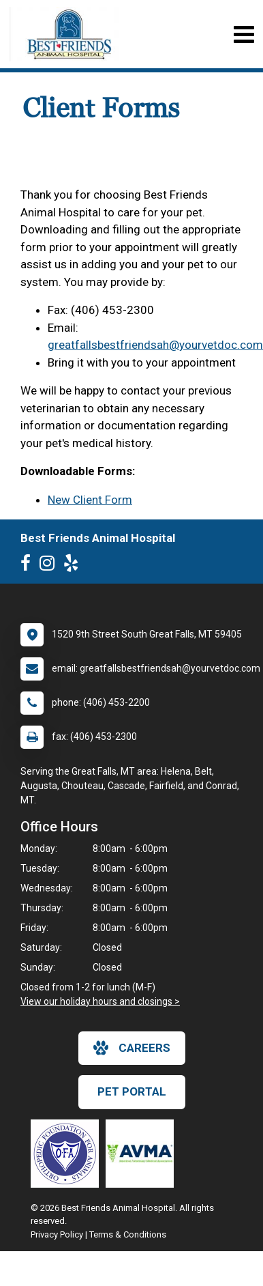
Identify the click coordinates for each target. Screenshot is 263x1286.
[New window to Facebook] (28, 565)
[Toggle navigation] (244, 34)
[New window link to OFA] (68, 1153)
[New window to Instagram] (50, 565)
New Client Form (90, 499)
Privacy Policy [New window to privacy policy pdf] (57, 1234)
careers (131, 1047)
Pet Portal (131, 1091)
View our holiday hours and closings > (100, 1001)
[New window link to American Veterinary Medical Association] (143, 1153)
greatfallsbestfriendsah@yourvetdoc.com (155, 345)
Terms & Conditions (127, 1234)
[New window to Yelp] (74, 565)
